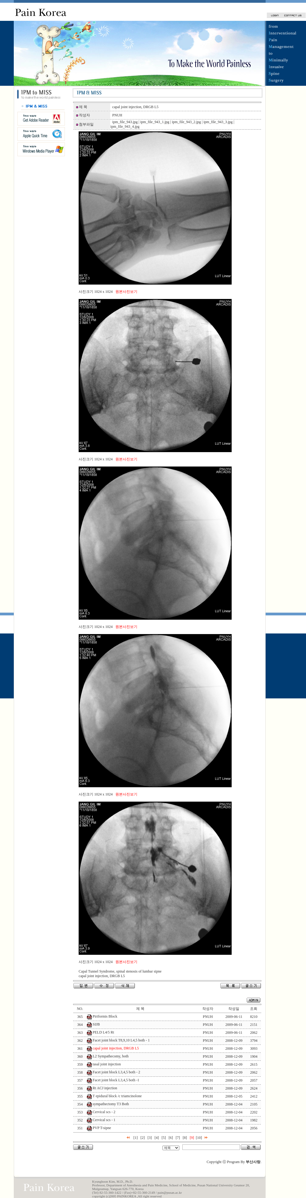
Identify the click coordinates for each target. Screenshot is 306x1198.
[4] (157, 1138)
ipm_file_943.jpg (125, 122)
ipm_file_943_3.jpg (218, 122)
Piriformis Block (105, 1016)
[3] (149, 1138)
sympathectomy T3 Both (111, 1104)
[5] (164, 1138)
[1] (135, 1138)
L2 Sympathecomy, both (111, 1056)
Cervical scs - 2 (104, 1112)
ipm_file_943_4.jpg (125, 126)
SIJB (96, 1024)
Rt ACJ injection (105, 1088)
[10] (199, 1138)
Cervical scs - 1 (104, 1120)
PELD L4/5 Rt (103, 1032)
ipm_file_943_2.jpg (186, 122)
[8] (185, 1138)
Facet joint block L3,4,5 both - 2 (116, 1072)
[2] (142, 1138)
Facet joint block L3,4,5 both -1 (116, 1080)
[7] (178, 1138)
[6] (171, 1138)
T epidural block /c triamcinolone (117, 1096)
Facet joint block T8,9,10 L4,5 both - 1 (121, 1040)
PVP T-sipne (102, 1128)
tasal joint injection (107, 1064)
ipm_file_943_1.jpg (154, 122)
